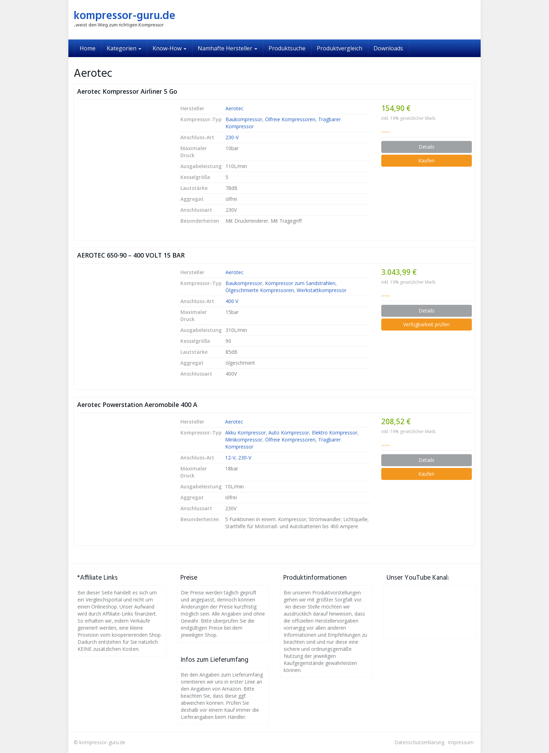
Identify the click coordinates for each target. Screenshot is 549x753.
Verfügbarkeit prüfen (426, 324)
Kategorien (124, 48)
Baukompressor (244, 119)
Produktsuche (287, 48)
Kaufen (426, 160)
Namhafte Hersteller (227, 48)
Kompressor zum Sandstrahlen (300, 283)
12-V (230, 457)
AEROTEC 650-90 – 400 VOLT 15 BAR (131, 255)
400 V (232, 301)
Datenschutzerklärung (419, 742)
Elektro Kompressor (334, 432)
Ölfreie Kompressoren (290, 119)
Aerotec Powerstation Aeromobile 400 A (137, 404)
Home (87, 48)
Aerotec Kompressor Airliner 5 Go (127, 91)
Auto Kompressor (289, 432)
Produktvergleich (339, 48)
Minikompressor (243, 439)
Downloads (388, 48)
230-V (232, 137)
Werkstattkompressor (321, 290)
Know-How (169, 48)
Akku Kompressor (245, 432)
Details (426, 146)
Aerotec (234, 108)
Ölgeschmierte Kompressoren (260, 290)
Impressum (461, 742)
